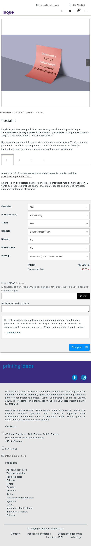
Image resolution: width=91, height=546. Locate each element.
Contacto (16, 534)
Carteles (11, 487)
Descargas (20, 160)
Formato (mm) (9, 214)
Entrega (44, 160)
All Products (5, 112)
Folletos (11, 480)
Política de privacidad (39, 534)
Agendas (11, 501)
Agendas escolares (17, 470)
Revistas (11, 491)
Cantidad (6, 206)
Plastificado (8, 247)
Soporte (5, 231)
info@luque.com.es (15, 456)
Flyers (10, 484)
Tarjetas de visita (16, 473)
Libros (10, 505)
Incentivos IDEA (55, 537)
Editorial (11, 515)
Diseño (32, 160)
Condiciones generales (70, 534)
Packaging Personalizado (20, 498)
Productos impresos (23, 112)
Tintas (4, 223)
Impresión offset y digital (20, 508)
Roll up (10, 494)
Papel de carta (14, 477)
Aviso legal (76, 537)
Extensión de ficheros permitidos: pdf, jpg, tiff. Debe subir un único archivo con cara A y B (44, 289)
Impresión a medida (17, 512)
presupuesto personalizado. (16, 176)
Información (7, 160)
